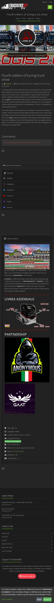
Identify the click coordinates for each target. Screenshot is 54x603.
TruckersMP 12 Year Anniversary (13, 515)
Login (50, 2)
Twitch (9, 201)
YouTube (10, 196)
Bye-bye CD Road (8, 509)
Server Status (7, 544)
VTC (23, 18)
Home (18, 18)
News (38, 18)
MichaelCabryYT (18, 451)
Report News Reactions (12, 165)
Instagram (10, 184)
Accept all (47, 599)
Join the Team (6, 551)
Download (5, 533)
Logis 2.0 (31, 18)
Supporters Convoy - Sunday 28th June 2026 (17, 502)
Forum (4, 540)
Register (44, 2)
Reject (39, 599)
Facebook (10, 190)
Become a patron (27, 576)
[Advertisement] (27, 157)
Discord (9, 207)
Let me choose (7, 599)
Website (9, 178)
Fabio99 (8, 84)
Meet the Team (7, 547)
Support (5, 537)
